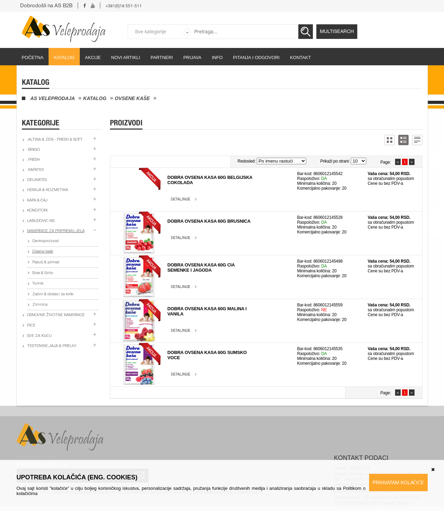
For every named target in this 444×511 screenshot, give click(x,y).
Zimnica (40, 305)
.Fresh (33, 160)
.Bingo (33, 150)
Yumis (37, 284)
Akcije (93, 57)
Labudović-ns (40, 221)
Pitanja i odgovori (256, 57)
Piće (31, 326)
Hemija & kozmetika (47, 190)
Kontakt (300, 57)
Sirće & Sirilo (42, 273)
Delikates (37, 180)
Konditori (37, 211)
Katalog (64, 57)
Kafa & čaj (37, 201)
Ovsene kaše (132, 98)
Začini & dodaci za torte (53, 294)
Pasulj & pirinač (46, 262)
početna (33, 57)
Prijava (192, 57)
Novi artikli (125, 57)
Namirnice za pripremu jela (56, 231)
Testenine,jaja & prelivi (51, 346)
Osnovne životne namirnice (56, 315)
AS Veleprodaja (53, 98)
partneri (162, 57)
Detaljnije (180, 199)
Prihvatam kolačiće (398, 482)
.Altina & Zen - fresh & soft (55, 140)
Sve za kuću (39, 336)
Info (217, 57)
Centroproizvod (45, 241)
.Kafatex (35, 170)
